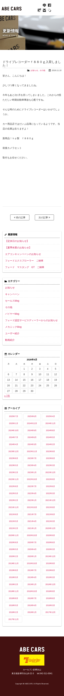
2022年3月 (50, 493)
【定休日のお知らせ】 (17, 241)
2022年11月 (14, 479)
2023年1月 (32, 472)
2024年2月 (50, 444)
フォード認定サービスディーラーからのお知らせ (31, 320)
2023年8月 (13, 458)
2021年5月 (13, 521)
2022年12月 (50, 472)
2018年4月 (32, 605)
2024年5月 (50, 437)
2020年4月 (32, 549)
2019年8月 (13, 570)
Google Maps (39, 10)
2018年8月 (13, 598)
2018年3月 (50, 605)
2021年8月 (13, 514)
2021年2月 (13, 528)
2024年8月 (50, 430)
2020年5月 (13, 549)
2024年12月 (32, 423)
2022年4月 (32, 493)
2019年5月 (13, 577)
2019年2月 (13, 584)
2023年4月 (32, 465)
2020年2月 (13, 556)
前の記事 (20, 217)
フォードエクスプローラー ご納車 (24, 260)
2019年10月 (32, 563)
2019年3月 (50, 577)
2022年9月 (50, 479)
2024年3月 (32, 444)
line (44, 5)
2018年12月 (50, 584)
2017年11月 (14, 619)
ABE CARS (12, 7)
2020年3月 (50, 549)
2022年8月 (13, 486)
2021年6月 (50, 514)
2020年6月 (50, 542)
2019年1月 (32, 584)
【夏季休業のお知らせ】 (18, 247)
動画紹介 (10, 340)
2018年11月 (14, 591)
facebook (49, 5)
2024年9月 (32, 430)
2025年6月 (32, 416)
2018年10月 (32, 591)
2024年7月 (13, 437)
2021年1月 (32, 528)
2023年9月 (50, 451)
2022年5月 (13, 493)
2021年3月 (50, 521)
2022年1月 (32, 500)
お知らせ (34, 70)
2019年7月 (32, 570)
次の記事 (44, 217)
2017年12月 (50, 612)
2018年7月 (32, 598)
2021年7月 (32, 514)
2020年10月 (32, 535)
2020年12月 (50, 528)
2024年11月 (50, 423)
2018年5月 (13, 605)
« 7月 (7, 395)
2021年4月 (32, 521)
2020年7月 (32, 542)
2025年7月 (13, 416)
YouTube (39, 5)
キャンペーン (12, 294)
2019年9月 (50, 563)
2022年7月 (32, 486)
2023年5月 (13, 465)
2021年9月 (50, 507)
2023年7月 (32, 458)
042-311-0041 (49, 10)
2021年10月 (32, 507)
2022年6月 (50, 486)
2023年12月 (14, 451)
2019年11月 (14, 563)
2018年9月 (50, 591)
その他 (42, 70)
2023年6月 (50, 458)
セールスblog (12, 300)
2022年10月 (32, 479)
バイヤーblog (12, 313)
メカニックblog (13, 326)
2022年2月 (13, 500)
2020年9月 (50, 535)
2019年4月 (32, 577)
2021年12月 (50, 500)
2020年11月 (14, 535)
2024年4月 (13, 444)
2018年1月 (32, 612)
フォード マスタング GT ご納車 (24, 267)
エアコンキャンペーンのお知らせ (23, 254)
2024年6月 (32, 437)
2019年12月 (50, 556)
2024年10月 (14, 430)
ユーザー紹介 (12, 333)
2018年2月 (13, 612)
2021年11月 (14, 507)
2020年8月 (13, 542)
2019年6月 (50, 570)
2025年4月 (50, 416)
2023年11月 (32, 451)
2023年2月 (13, 472)
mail (44, 10)
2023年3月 (50, 465)
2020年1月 (32, 556)
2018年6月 (50, 598)
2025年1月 (13, 423)
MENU (58, 8)
